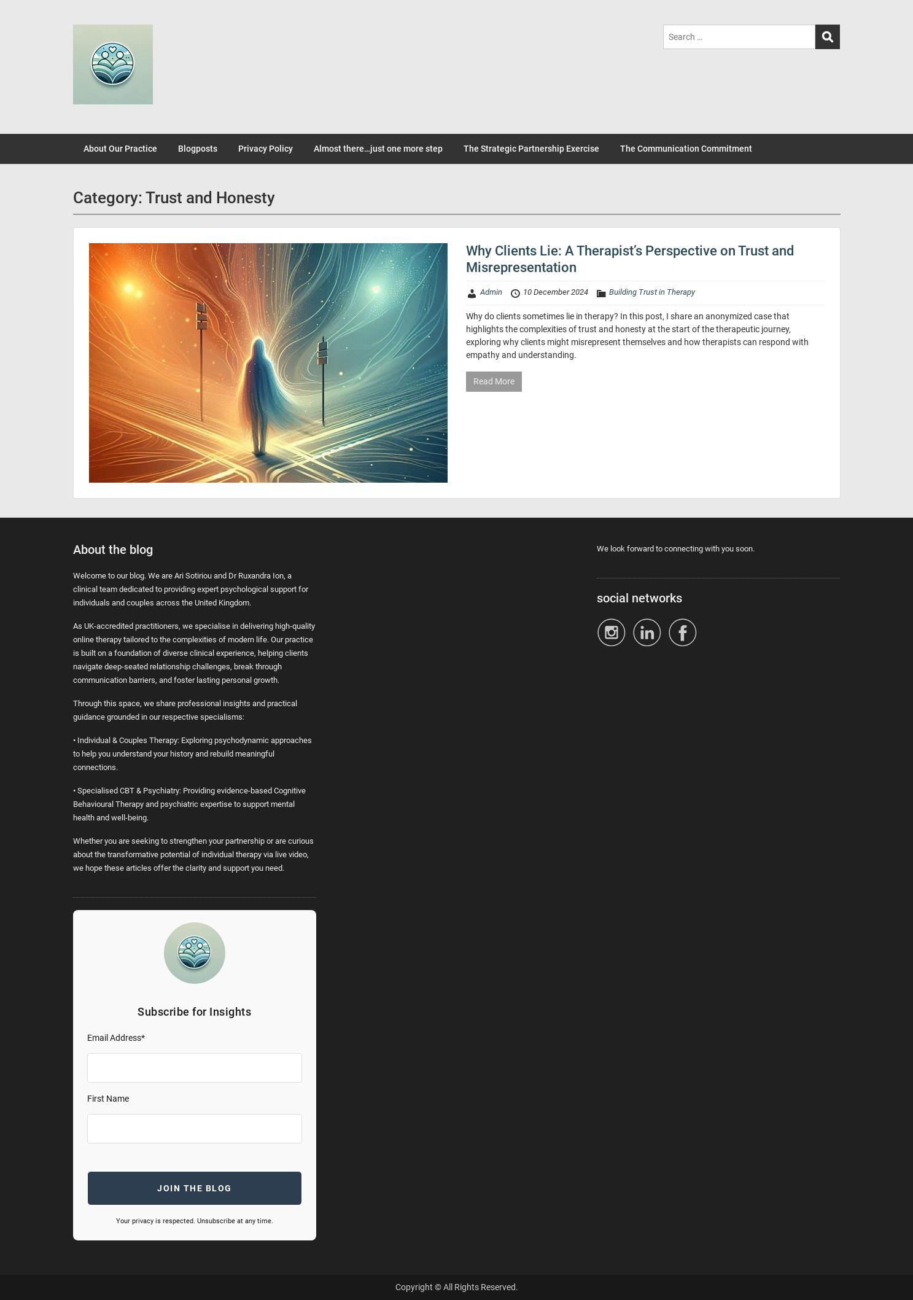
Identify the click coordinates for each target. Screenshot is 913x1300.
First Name (108, 1098)
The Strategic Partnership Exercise (531, 149)
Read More (494, 381)
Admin (491, 292)
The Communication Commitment (686, 149)
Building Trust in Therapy (652, 292)
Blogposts (197, 149)
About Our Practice (120, 149)
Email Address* (116, 1038)
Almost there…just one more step (378, 149)
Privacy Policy (265, 149)
